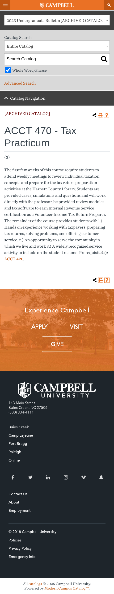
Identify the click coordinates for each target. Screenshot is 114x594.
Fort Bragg (17, 443)
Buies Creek (18, 427)
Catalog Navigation (27, 98)
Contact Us (17, 494)
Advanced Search (20, 83)
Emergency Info (22, 556)
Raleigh (14, 452)
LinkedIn (48, 477)
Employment (19, 510)
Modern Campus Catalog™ (66, 588)
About (13, 502)
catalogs (35, 584)
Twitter (30, 477)
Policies (14, 540)
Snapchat (101, 477)
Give (57, 344)
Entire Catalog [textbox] (20, 46)
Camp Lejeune (20, 435)
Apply (39, 326)
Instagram (66, 477)
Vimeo (83, 477)
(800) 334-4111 (21, 412)
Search (109, 5)
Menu (5, 5)
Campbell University (57, 5)
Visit (76, 326)
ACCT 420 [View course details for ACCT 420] (13, 258)
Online (14, 460)
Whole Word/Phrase (29, 70)
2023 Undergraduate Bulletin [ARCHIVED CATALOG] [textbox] (56, 20)
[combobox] (57, 20)
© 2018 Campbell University (32, 531)
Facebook (12, 477)
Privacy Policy (20, 548)
